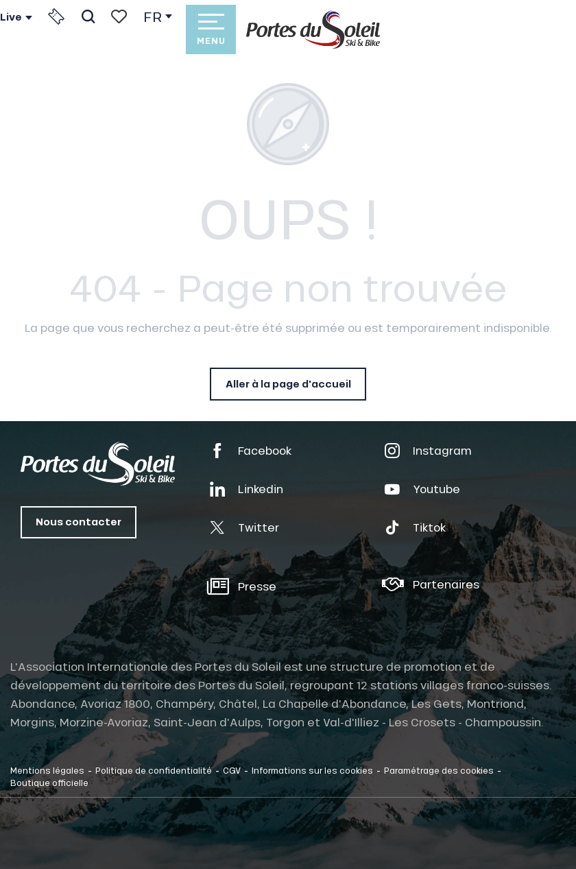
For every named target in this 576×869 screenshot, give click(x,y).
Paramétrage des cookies (439, 770)
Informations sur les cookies (312, 770)
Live (11, 17)
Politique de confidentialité (153, 770)
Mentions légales (47, 770)
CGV (232, 770)
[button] (88, 16)
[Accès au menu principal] (210, 29)
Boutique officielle (49, 782)
